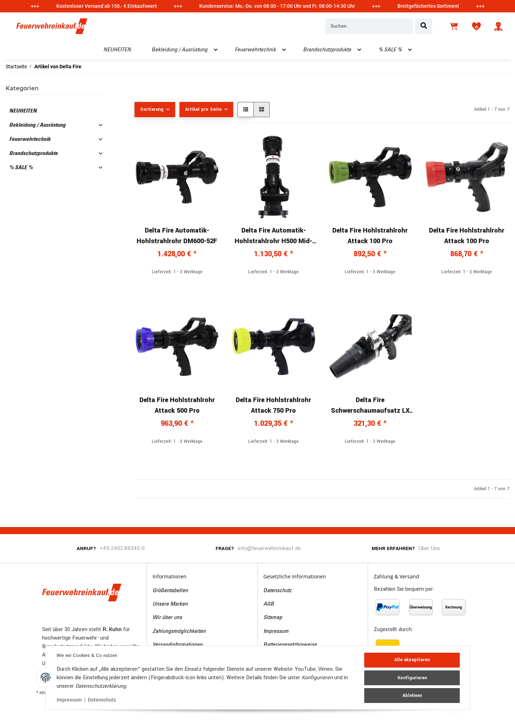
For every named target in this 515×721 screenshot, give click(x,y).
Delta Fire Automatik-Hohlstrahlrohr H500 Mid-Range (273, 236)
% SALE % (21, 168)
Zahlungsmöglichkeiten (179, 631)
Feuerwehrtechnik (30, 139)
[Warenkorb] (454, 26)
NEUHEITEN (23, 111)
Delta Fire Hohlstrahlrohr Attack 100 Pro (370, 236)
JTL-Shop (475, 711)
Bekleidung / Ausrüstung (37, 125)
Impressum (275, 631)
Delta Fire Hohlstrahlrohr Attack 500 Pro (177, 405)
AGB (268, 604)
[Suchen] (369, 26)
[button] (498, 26)
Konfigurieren (412, 678)
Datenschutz (277, 591)
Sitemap (272, 617)
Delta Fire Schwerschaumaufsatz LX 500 (370, 405)
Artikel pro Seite (203, 109)
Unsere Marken (170, 604)
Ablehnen (412, 695)
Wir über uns (167, 617)
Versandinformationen (177, 645)
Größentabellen (170, 591)
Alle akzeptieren (412, 660)
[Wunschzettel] (476, 26)
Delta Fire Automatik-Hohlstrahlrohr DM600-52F (177, 236)
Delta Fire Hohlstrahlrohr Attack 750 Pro (273, 405)
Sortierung (152, 109)
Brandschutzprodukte (33, 153)
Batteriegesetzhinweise (290, 645)
